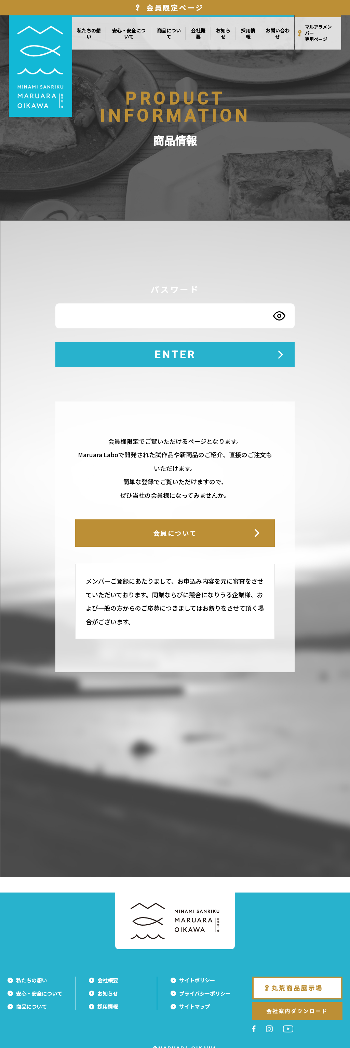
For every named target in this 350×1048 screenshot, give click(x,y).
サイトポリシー (197, 980)
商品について (169, 33)
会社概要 (198, 33)
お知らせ (223, 33)
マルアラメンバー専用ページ (318, 33)
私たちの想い (89, 33)
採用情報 (248, 33)
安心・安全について (129, 33)
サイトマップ (194, 1006)
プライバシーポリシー (204, 993)
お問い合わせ (278, 33)
